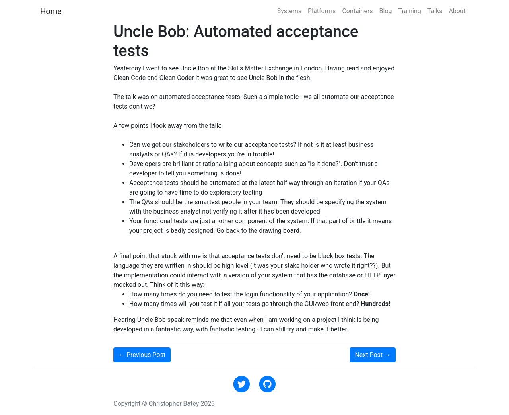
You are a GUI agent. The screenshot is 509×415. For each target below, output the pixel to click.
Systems (289, 11)
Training (409, 11)
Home (51, 11)
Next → (372, 354)
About (457, 11)
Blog (385, 11)
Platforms (322, 11)
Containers (357, 11)
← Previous (142, 354)
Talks (435, 11)
